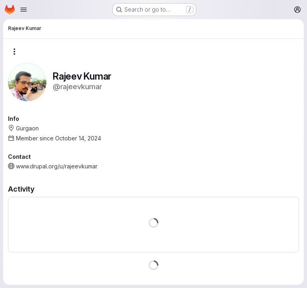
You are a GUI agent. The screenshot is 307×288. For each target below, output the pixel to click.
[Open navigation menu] (23, 9)
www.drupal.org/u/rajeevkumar (57, 166)
